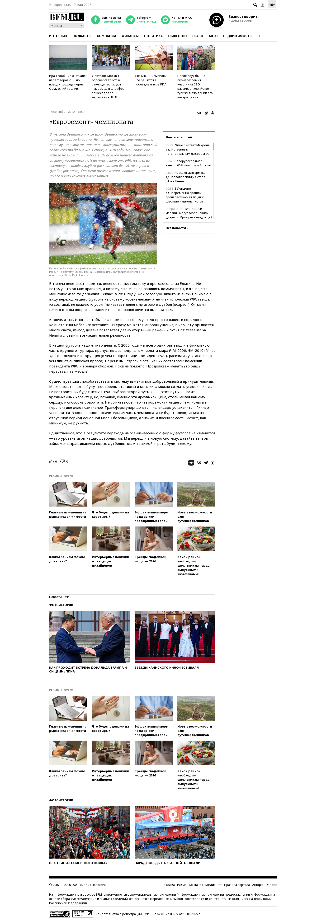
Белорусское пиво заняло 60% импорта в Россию (188, 163)
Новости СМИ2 (60, 597)
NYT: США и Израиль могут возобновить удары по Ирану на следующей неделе (189, 215)
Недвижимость (237, 36)
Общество (177, 36)
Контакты (196, 885)
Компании (106, 36)
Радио (182, 885)
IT (259, 36)
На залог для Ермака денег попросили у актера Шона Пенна (185, 176)
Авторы (257, 885)
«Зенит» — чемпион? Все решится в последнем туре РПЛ (151, 80)
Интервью (58, 36)
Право (197, 36)
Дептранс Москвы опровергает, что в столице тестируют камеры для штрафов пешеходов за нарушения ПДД (108, 86)
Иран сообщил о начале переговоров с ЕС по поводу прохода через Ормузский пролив (67, 82)
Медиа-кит (213, 885)
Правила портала (237, 885)
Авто (213, 36)
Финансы (130, 36)
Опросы (271, 885)
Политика (153, 36)
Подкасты (81, 36)
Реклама (168, 885)
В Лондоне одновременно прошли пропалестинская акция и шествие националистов (185, 194)
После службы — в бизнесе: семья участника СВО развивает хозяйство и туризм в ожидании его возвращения (195, 86)
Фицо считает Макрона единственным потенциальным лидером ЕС (188, 149)
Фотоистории (61, 605)
